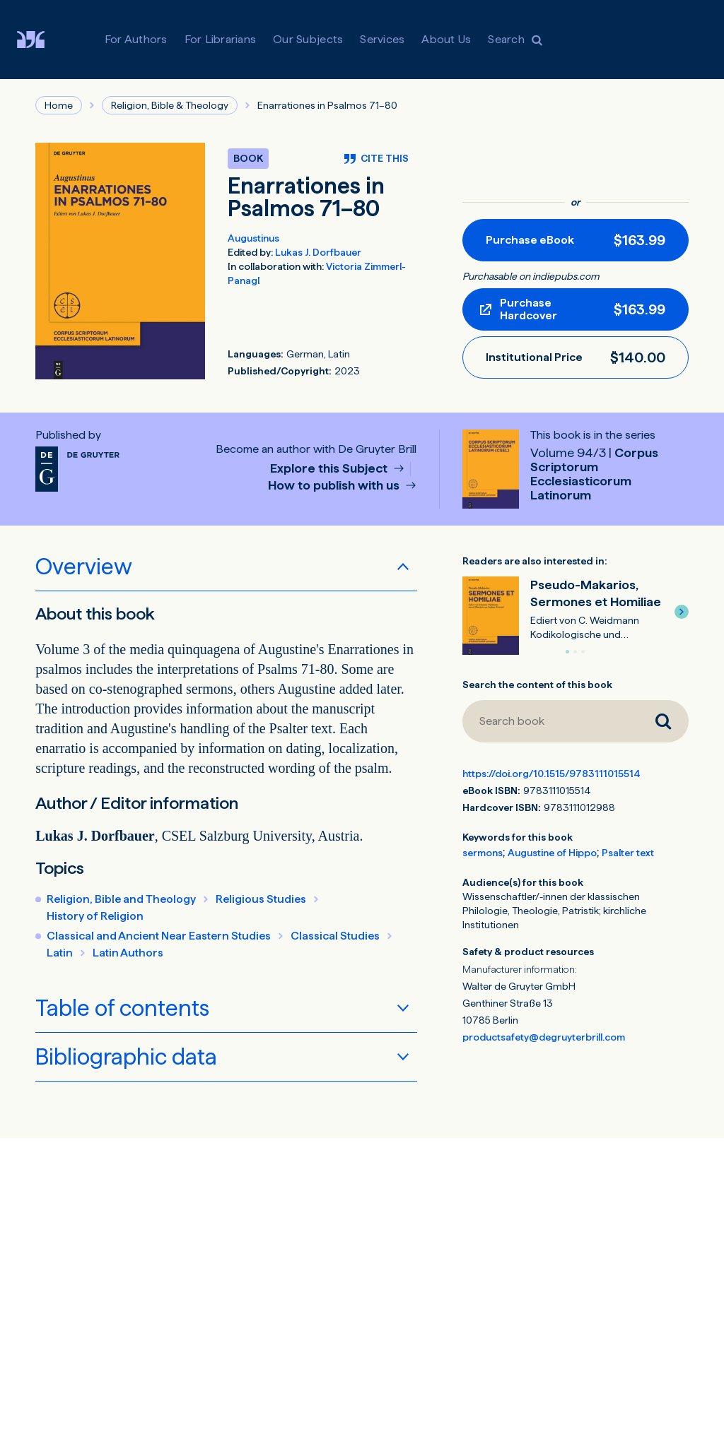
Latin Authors (128, 952)
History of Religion (95, 916)
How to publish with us (335, 485)
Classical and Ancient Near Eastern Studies (159, 935)
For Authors (136, 39)
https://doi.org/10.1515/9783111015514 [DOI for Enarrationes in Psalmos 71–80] (551, 773)
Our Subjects (308, 39)
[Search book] (550, 721)
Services (382, 39)
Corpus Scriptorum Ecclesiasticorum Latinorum (594, 473)
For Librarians (221, 39)
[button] (682, 611)
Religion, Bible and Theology (121, 899)
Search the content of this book (537, 684)
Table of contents (122, 1008)
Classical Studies (335, 935)
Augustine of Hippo (552, 852)
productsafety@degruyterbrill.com (543, 1037)
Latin (60, 952)
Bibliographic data (126, 1056)
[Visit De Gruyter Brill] (42, 39)
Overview (83, 566)
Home (59, 105)
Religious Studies (261, 899)
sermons (482, 852)
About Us (446, 39)
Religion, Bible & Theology (169, 105)
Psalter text (628, 852)
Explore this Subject (330, 468)
